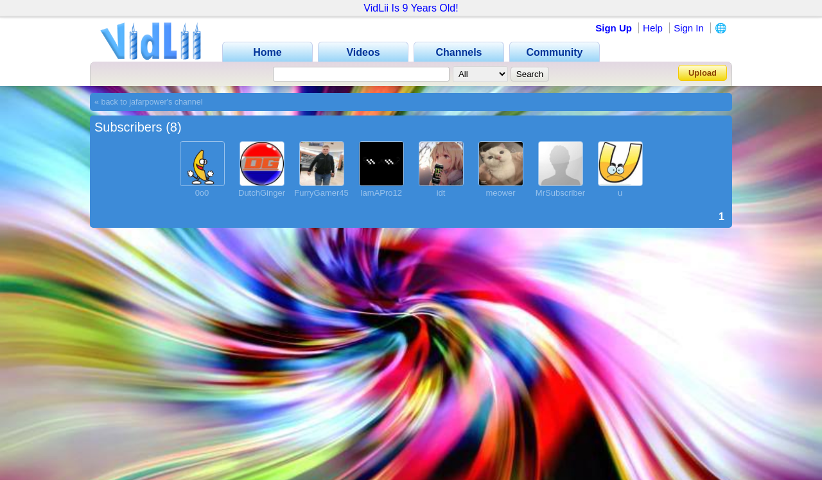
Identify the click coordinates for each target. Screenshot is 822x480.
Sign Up (613, 27)
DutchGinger (261, 193)
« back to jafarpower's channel (148, 102)
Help (653, 27)
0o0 (202, 193)
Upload (702, 73)
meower (500, 193)
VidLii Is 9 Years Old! (410, 8)
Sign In (689, 27)
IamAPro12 (381, 193)
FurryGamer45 (321, 193)
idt (441, 193)
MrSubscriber (560, 193)
